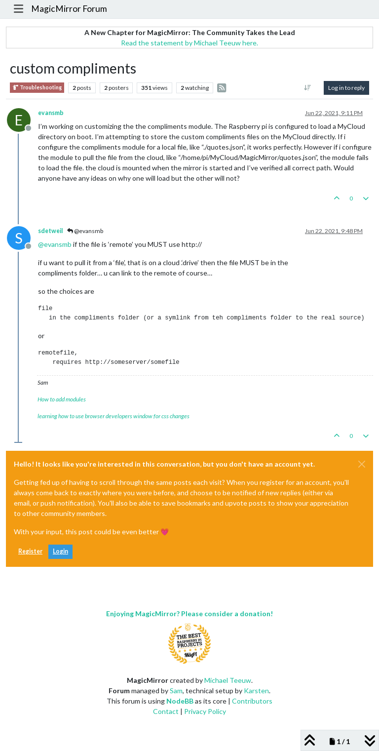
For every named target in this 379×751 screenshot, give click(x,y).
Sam (176, 690)
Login (60, 551)
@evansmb (85, 231)
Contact (166, 711)
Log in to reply (346, 87)
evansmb (51, 113)
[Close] (361, 464)
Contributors (252, 701)
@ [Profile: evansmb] (55, 244)
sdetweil (50, 231)
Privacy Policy (205, 711)
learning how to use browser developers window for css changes (114, 416)
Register (30, 551)
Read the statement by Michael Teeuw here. (189, 43)
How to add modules (62, 399)
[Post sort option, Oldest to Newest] (308, 88)
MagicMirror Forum (69, 8)
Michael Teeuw (227, 680)
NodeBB (179, 701)
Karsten (256, 690)
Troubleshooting (37, 87)
